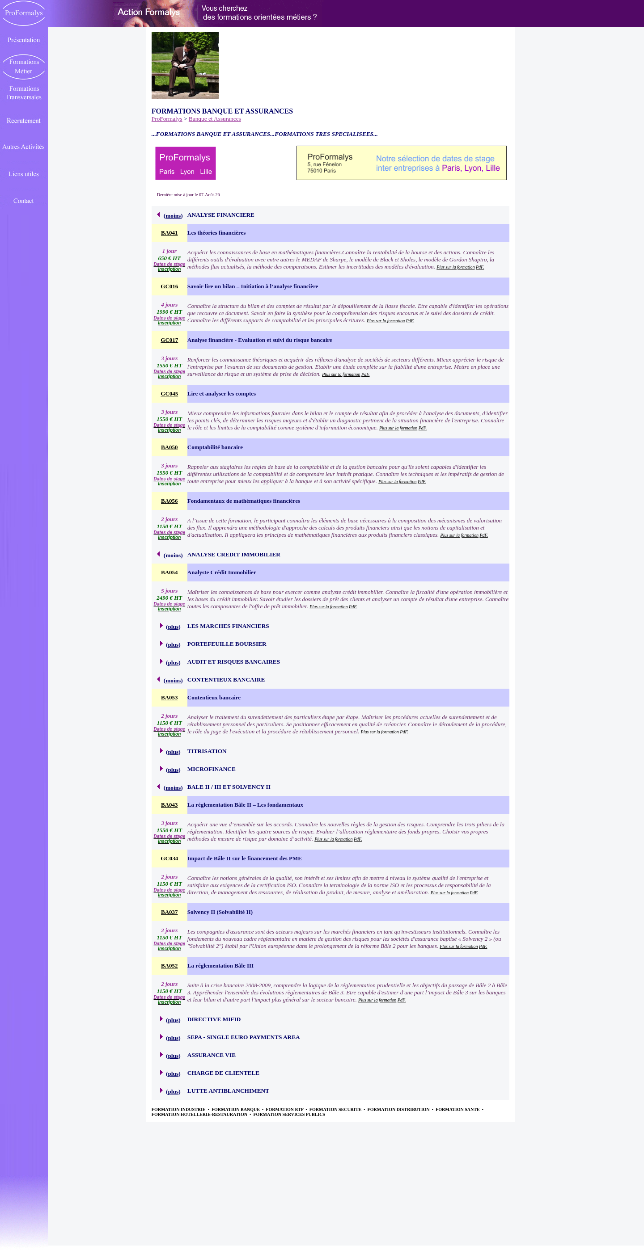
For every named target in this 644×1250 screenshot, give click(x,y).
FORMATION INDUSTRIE (179, 1109)
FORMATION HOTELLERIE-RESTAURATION (200, 1114)
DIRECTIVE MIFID (214, 1019)
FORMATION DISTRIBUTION (399, 1109)
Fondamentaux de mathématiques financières (243, 500)
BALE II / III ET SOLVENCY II (229, 786)
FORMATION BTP (285, 1109)
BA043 (169, 804)
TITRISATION (207, 751)
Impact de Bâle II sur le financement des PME (244, 858)
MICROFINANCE (211, 769)
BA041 (169, 232)
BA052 (169, 965)
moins (173, 215)
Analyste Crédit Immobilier (221, 572)
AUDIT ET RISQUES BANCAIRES (233, 661)
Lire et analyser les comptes (221, 393)
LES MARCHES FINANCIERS (228, 626)
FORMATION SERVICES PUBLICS (290, 1114)
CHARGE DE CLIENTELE (223, 1072)
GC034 (169, 858)
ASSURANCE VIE (211, 1055)
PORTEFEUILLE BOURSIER (227, 643)
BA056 (169, 500)
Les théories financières (216, 232)
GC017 (169, 340)
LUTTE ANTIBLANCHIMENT (228, 1090)
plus (173, 626)
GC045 (169, 393)
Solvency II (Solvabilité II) (220, 912)
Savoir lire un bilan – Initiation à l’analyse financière (252, 286)
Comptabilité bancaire (215, 447)
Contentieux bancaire (214, 697)
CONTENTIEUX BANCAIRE (226, 679)
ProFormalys (167, 118)
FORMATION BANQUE (236, 1109)
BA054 (169, 572)
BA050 (169, 447)
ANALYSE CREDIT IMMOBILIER (233, 554)
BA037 (169, 912)
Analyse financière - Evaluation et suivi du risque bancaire (259, 340)
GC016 (169, 286)
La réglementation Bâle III (220, 965)
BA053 (169, 697)
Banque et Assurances (215, 118)
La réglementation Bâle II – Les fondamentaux (245, 804)
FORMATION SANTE (458, 1109)
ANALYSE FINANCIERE (220, 214)
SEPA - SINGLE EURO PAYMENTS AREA (243, 1037)
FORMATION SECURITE (336, 1109)
